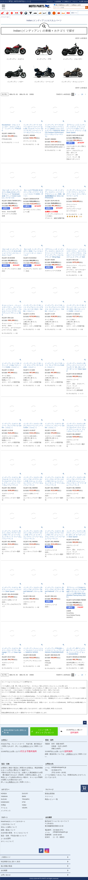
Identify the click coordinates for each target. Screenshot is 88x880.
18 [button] (82, 94)
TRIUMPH (25, 799)
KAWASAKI (5, 802)
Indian (24, 805)
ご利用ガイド (26, 746)
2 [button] (75, 94)
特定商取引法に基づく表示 (10, 861)
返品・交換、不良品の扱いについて (14, 836)
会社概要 (48, 817)
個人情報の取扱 (6, 866)
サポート (4, 817)
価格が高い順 (23, 94)
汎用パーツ (74, 13)
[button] (85, 94)
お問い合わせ (6, 875)
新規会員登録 (50, 793)
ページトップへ (85, 722)
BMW (24, 796)
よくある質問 (6, 838)
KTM (23, 802)
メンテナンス (6, 811)
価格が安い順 (13, 94)
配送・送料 (49, 740)
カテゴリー (5, 789)
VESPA (24, 808)
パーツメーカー (5, 17)
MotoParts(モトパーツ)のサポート (13, 821)
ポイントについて (7, 841)
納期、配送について (8, 830)
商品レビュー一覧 (51, 799)
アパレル (4, 808)
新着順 (32, 94)
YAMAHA (4, 796)
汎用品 (3, 805)
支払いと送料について (9, 827)
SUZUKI (4, 799)
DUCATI (25, 793)
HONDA (4, 793)
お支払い (4, 740)
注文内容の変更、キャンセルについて (14, 833)
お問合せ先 (49, 764)
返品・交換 (5, 764)
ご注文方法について (8, 824)
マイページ (49, 789)
